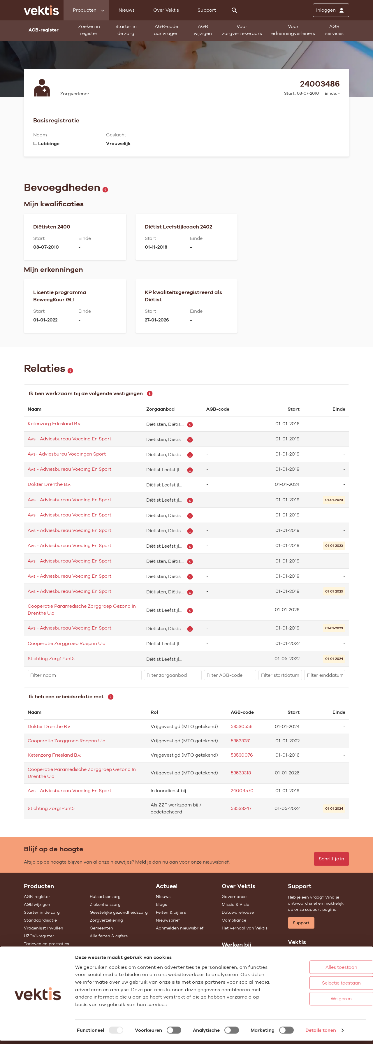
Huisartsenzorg (105, 896)
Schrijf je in (331, 859)
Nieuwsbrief (168, 920)
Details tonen (320, 1033)
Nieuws (127, 10)
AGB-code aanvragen (166, 30)
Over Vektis (166, 10)
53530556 (242, 726)
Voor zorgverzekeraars (242, 30)
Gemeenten (101, 928)
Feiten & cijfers (171, 912)
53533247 (241, 808)
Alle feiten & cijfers (109, 936)
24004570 (242, 790)
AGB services (334, 30)
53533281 (241, 741)
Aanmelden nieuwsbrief (179, 928)
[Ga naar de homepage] (41, 10)
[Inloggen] (331, 10)
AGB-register (37, 896)
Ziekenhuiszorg (105, 904)
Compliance (234, 920)
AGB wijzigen (203, 30)
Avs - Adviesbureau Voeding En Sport (69, 439)
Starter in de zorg (126, 30)
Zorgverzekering (106, 920)
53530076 (242, 755)
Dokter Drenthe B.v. (49, 484)
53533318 (241, 773)
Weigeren (317, 1002)
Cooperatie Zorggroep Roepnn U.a (66, 643)
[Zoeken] (234, 10)
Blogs (161, 904)
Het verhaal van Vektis (245, 928)
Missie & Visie (235, 904)
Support (207, 10)
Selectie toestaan (317, 986)
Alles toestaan (317, 970)
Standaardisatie (40, 920)
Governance (234, 896)
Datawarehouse (238, 912)
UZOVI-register (39, 936)
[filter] (85, 675)
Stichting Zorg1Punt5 (51, 658)
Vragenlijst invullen (43, 928)
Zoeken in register (89, 30)
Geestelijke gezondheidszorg (119, 912)
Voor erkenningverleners (293, 30)
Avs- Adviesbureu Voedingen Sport (67, 454)
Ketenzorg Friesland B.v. (54, 423)
